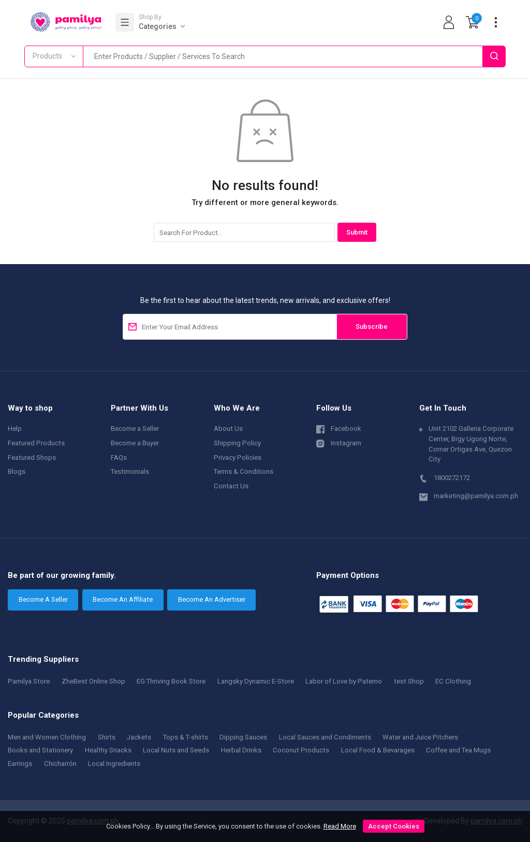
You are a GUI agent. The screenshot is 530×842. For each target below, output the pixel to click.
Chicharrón (60, 763)
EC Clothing (453, 681)
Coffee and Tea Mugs (458, 750)
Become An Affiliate (123, 599)
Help (15, 428)
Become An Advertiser (211, 599)
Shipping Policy (237, 443)
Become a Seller (135, 428)
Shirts (106, 737)
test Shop (409, 681)
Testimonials (130, 471)
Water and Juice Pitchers (420, 737)
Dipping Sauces (243, 737)
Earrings (20, 763)
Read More (339, 826)
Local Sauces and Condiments (325, 737)
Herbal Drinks (241, 750)
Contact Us (231, 486)
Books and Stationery (40, 750)
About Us (228, 428)
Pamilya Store (29, 681)
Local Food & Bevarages (378, 750)
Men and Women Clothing (47, 737)
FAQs (119, 457)
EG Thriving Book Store (171, 681)
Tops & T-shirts (185, 737)
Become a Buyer (135, 443)
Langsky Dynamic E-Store (255, 681)
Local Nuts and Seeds (176, 750)
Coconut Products (301, 750)
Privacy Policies (237, 457)
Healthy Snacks (108, 750)
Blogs (16, 471)
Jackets (139, 737)
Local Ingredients (114, 763)
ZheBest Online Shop (93, 681)
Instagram (338, 442)
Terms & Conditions (243, 471)
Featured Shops (32, 457)
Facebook (338, 428)
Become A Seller (43, 599)
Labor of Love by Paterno (343, 681)
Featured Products (36, 443)
